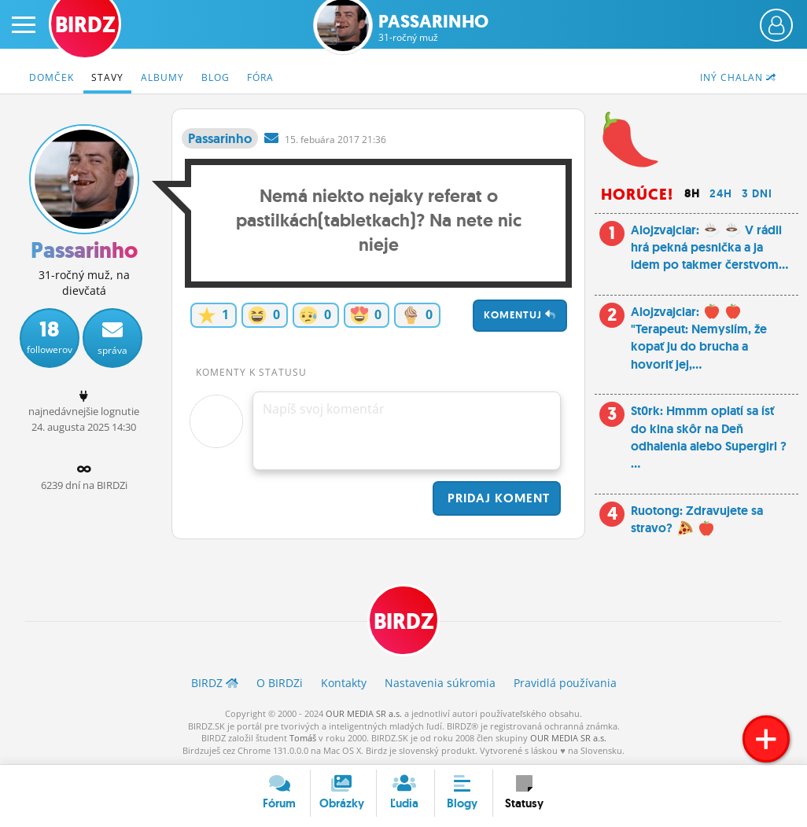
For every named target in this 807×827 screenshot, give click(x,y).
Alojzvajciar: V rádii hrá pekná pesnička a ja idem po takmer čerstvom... (709, 248)
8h (692, 193)
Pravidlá (565, 682)
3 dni (757, 193)
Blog (215, 77)
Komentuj (520, 315)
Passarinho (433, 28)
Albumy (162, 77)
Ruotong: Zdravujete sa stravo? (697, 519)
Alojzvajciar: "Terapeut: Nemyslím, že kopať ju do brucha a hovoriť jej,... (699, 338)
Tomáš (302, 738)
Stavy (107, 77)
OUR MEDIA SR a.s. (364, 713)
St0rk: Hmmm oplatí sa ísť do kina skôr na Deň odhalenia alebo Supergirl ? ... (709, 437)
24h (720, 193)
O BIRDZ (279, 682)
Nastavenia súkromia (440, 682)
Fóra (260, 77)
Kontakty (344, 682)
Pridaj (497, 498)
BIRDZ (404, 621)
